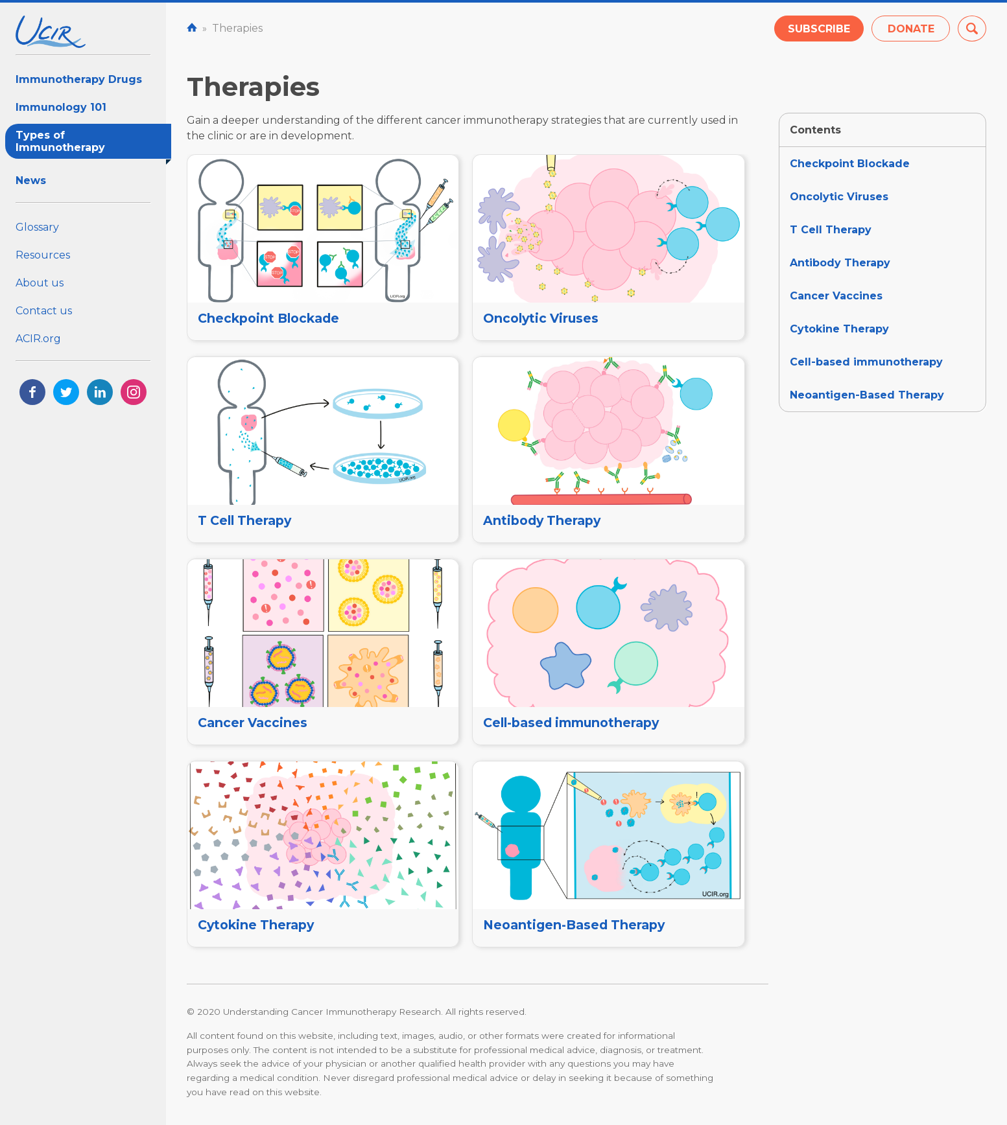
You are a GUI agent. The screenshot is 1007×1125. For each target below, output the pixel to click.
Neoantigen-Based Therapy (867, 395)
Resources (43, 255)
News (31, 180)
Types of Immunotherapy (93, 144)
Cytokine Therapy (839, 329)
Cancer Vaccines (836, 296)
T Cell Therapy (830, 230)
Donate (911, 29)
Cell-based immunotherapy (866, 362)
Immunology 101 (61, 107)
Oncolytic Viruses (839, 197)
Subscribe (819, 29)
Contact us (44, 311)
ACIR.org (38, 338)
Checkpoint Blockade (850, 163)
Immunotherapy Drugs (79, 79)
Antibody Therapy (840, 263)
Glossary (37, 227)
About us (40, 283)
